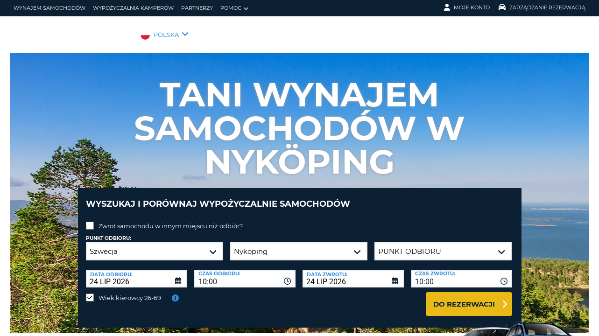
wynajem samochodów (49, 8)
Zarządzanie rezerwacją (542, 7)
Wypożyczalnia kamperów (133, 8)
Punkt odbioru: (108, 231)
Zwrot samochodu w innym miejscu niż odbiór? (171, 219)
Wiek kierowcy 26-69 (130, 290)
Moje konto (467, 7)
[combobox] (245, 272)
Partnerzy (197, 8)
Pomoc (234, 8)
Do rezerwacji (464, 297)
